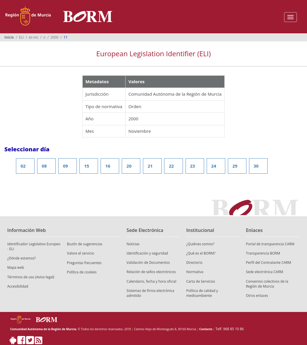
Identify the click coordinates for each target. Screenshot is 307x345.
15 (86, 166)
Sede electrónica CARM (264, 271)
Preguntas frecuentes (84, 262)
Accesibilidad (17, 286)
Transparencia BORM (263, 253)
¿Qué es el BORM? (200, 253)
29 (234, 166)
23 (192, 166)
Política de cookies (82, 272)
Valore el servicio (80, 253)
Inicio (9, 37)
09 (65, 166)
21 (150, 166)
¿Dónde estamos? (21, 258)
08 (44, 166)
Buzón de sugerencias (84, 244)
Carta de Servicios (200, 281)
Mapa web (15, 267)
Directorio (194, 262)
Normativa (194, 271)
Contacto (205, 329)
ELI (21, 37)
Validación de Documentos (148, 262)
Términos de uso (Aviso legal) (30, 277)
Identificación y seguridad (147, 253)
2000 (54, 37)
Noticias (133, 244)
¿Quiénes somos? (200, 244)
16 (107, 166)
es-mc (33, 37)
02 (23, 166)
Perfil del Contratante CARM (268, 262)
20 (128, 166)
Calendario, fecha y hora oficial (152, 281)
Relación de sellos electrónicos (151, 271)
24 (213, 166)
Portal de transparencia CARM (270, 244)
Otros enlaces (257, 295)
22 (171, 166)
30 (256, 166)
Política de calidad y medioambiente (202, 293)
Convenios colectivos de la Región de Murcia (267, 284)
